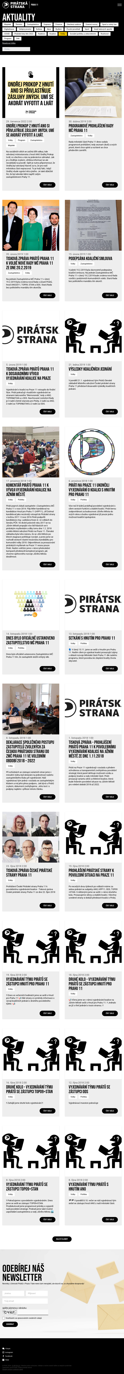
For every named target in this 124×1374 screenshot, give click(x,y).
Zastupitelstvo (33, 24)
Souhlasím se (24, 1318)
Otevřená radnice (74, 24)
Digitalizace (9, 29)
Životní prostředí (73, 29)
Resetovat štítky (9, 43)
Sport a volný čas (109, 24)
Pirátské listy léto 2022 (23, 34)
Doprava (47, 24)
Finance (58, 24)
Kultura (39, 29)
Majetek (7, 24)
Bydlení (59, 29)
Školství (19, 24)
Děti (18, 38)
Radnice (41, 34)
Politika (21, 500)
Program (7, 38)
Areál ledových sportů (103, 29)
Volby (62, 34)
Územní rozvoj (91, 24)
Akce (49, 29)
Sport (87, 29)
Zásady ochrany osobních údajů (12, 1369)
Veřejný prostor (25, 29)
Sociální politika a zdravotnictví (83, 34)
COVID (7, 34)
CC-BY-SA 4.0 (16, 1365)
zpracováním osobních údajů (29, 1318)
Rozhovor (105, 34)
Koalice (53, 34)
